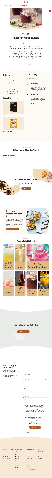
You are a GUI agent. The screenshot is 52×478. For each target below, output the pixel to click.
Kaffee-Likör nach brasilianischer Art (20, 283)
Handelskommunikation (31, 469)
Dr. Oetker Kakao (11, 80)
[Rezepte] (5, 2)
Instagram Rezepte (6, 458)
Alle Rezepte (5, 451)
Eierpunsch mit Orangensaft (8, 257)
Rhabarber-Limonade (8, 283)
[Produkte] (11, 2)
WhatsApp (18, 465)
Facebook (18, 451)
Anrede (24, 377)
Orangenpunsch (43, 283)
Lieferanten (29, 460)
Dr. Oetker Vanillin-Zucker (13, 91)
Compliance (29, 456)
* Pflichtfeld (26, 432)
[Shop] (22, 2)
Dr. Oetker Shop (41, 451)
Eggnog (20, 257)
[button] (26, 32)
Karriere (28, 465)
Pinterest (18, 458)
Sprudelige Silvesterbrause (38, 257)
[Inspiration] (17, 2)
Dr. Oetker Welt (41, 456)
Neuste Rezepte (6, 456)
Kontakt (28, 451)
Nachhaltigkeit (29, 458)
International (29, 467)
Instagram (18, 460)
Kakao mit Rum (32, 283)
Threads (17, 467)
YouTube (17, 456)
